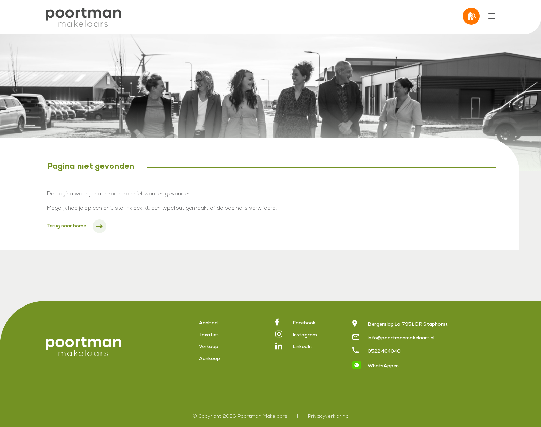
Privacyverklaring (328, 416)
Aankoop (209, 359)
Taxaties (209, 335)
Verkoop (208, 347)
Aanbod (208, 323)
